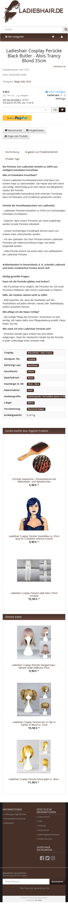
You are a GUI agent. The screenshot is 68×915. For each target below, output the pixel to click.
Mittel (30, 403)
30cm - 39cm (33, 384)
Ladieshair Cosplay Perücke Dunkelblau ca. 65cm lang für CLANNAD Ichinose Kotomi (34, 537)
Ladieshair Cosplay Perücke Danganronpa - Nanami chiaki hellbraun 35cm (34, 666)
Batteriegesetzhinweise (48, 834)
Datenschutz (44, 817)
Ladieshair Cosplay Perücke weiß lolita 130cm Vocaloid (34, 594)
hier (16, 323)
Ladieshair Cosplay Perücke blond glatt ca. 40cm (33, 779)
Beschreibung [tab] (12, 152)
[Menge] (27, 110)
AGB (40, 821)
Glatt (30, 390)
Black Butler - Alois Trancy (40, 353)
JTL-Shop (38, 900)
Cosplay (31, 359)
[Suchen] (33, 29)
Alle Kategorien (14, 36)
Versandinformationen (15, 819)
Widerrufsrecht (45, 839)
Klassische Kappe (36, 409)
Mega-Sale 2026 (22, 81)
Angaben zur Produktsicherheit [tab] (41, 152)
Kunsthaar (33, 365)
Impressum (43, 830)
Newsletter (9, 823)
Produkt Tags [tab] (12, 159)
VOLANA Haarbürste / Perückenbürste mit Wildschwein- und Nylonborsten (34, 480)
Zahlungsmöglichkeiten (15, 814)
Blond (30, 378)
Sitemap (42, 825)
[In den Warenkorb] (62, 109)
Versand (24, 96)
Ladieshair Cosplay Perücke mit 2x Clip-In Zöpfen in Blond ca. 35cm (34, 723)
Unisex (31, 372)
